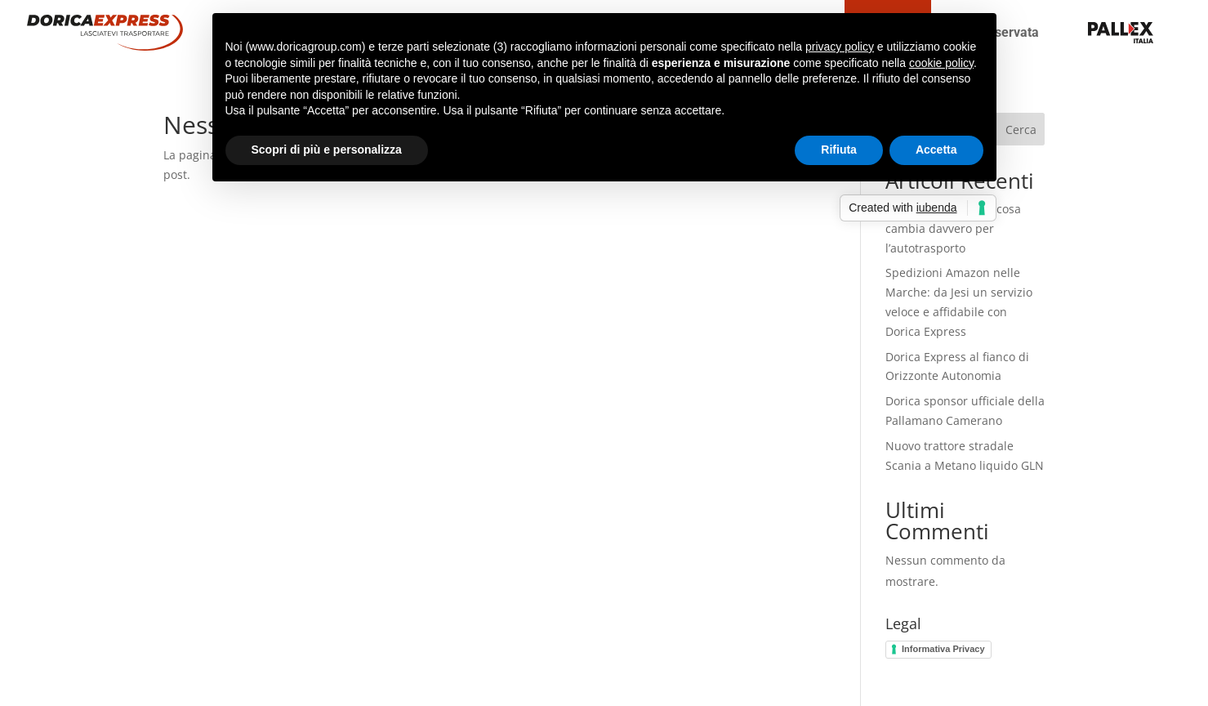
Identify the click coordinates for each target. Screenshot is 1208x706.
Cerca (1020, 129)
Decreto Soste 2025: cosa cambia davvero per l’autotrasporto (953, 228)
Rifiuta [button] (839, 149)
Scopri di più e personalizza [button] (327, 149)
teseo (1075, 32)
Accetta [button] (936, 149)
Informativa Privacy (943, 649)
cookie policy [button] (941, 62)
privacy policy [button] (839, 46)
